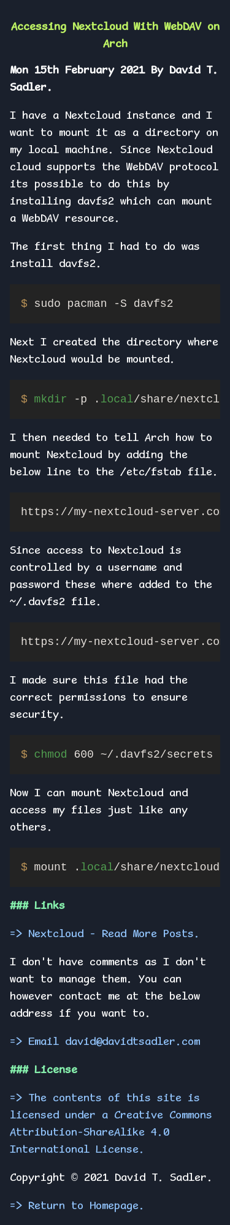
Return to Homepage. (86, 1206)
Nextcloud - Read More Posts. (114, 935)
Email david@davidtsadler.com (114, 1042)
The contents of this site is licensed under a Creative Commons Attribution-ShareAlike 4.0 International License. (111, 1124)
